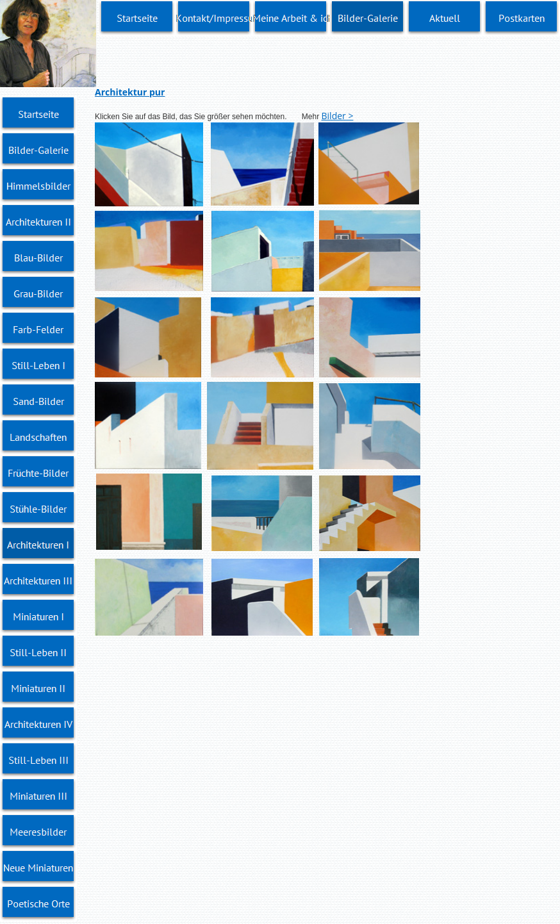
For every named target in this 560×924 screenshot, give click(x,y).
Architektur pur (130, 92)
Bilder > (338, 116)
